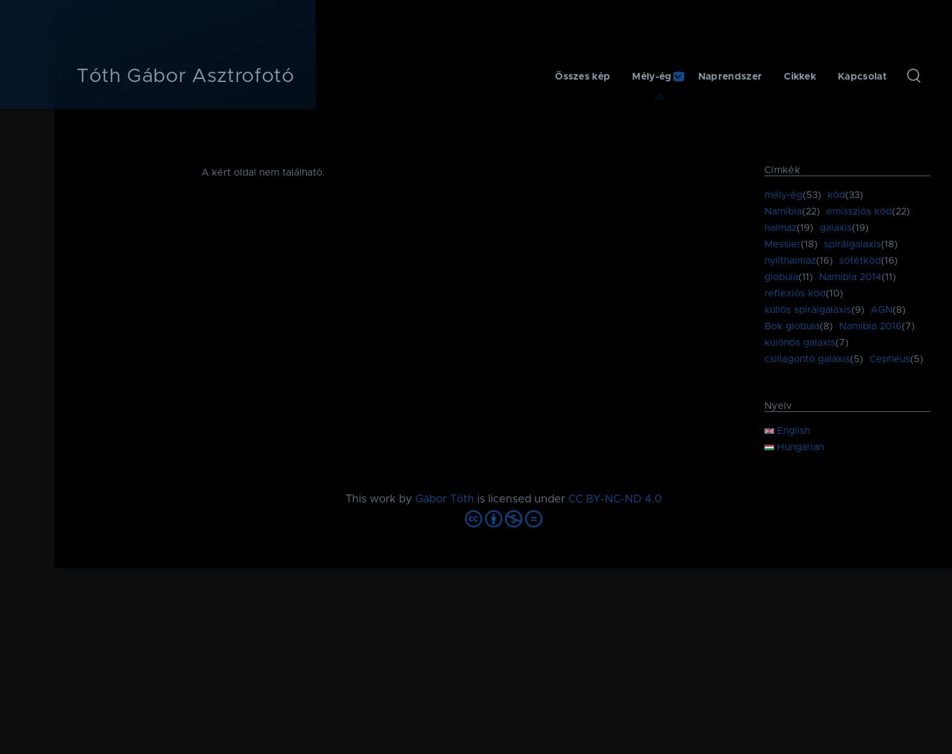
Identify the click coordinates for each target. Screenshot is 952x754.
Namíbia (783, 211)
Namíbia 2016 (870, 326)
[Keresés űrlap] (913, 76)
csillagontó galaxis (807, 359)
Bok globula (792, 326)
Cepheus (889, 359)
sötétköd (860, 261)
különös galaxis (799, 343)
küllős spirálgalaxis (807, 310)
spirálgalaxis (852, 244)
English (787, 431)
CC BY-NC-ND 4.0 (615, 499)
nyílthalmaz (790, 261)
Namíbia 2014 (850, 277)
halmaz (780, 228)
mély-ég (783, 195)
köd (836, 195)
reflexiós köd (795, 293)
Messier (782, 244)
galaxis (836, 228)
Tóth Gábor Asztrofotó (185, 76)
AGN (881, 310)
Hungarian (794, 447)
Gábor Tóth (444, 499)
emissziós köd (859, 211)
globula (781, 277)
